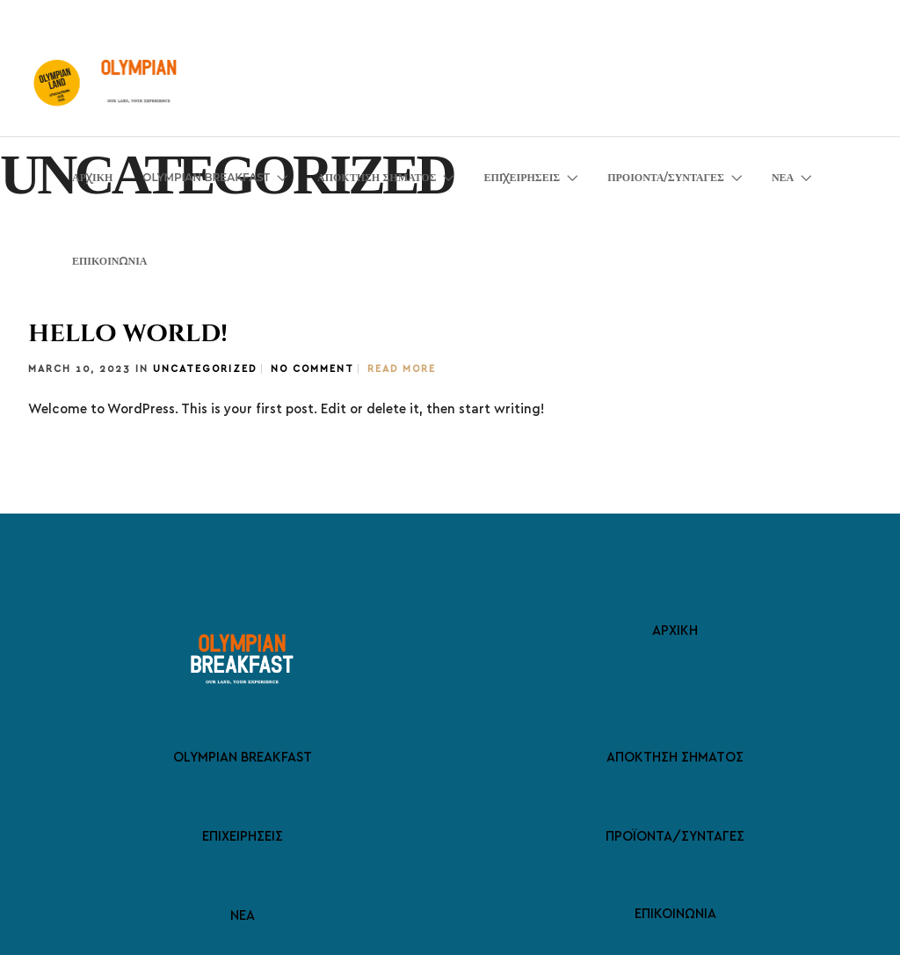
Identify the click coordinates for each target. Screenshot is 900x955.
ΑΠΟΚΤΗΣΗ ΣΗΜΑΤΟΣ (376, 177)
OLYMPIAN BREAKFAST (206, 177)
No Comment (312, 369)
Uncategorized (205, 369)
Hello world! (128, 333)
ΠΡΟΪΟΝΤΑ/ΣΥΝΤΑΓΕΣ (675, 835)
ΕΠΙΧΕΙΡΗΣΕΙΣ (521, 177)
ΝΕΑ (783, 177)
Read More (401, 369)
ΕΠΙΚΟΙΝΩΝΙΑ (110, 260)
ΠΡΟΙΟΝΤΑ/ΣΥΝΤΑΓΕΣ (665, 177)
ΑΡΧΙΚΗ (92, 177)
